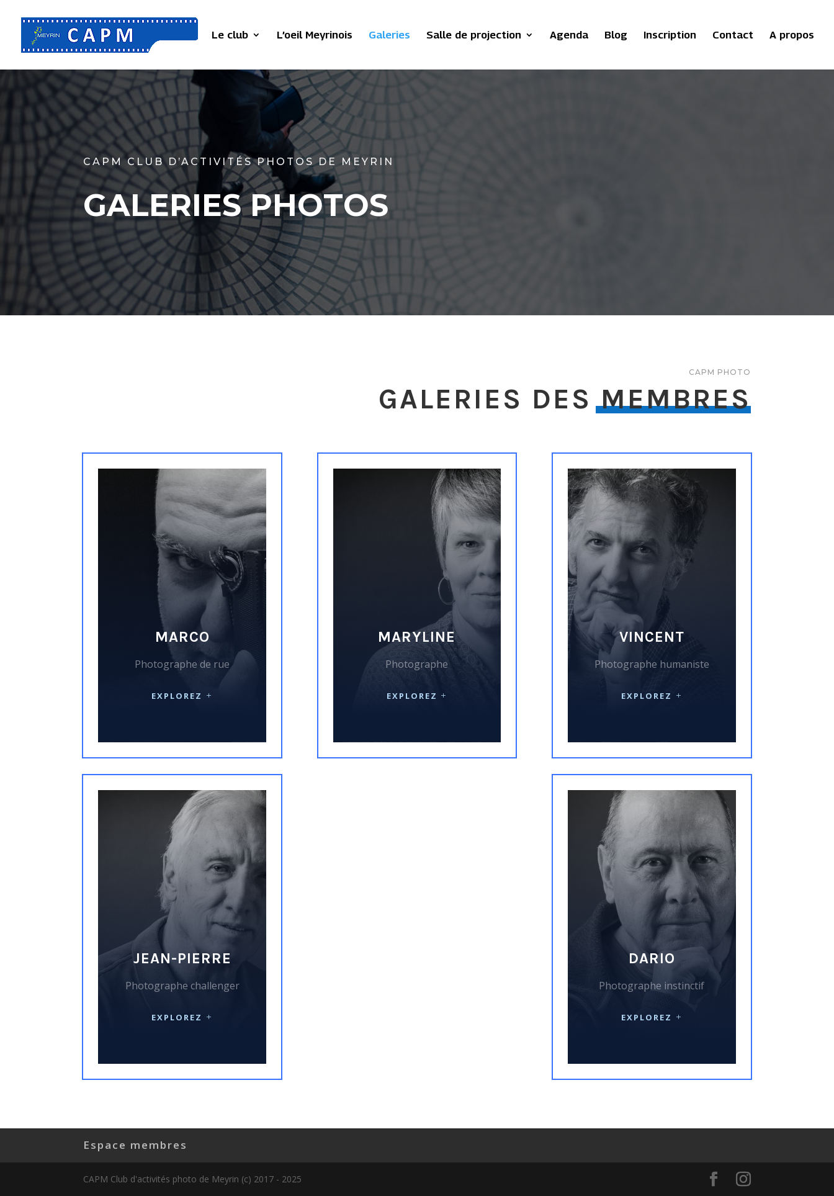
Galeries (389, 35)
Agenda (569, 35)
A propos (791, 35)
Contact (732, 35)
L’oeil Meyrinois (314, 35)
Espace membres (135, 1145)
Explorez (176, 695)
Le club (230, 35)
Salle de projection (473, 35)
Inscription (669, 35)
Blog (615, 35)
